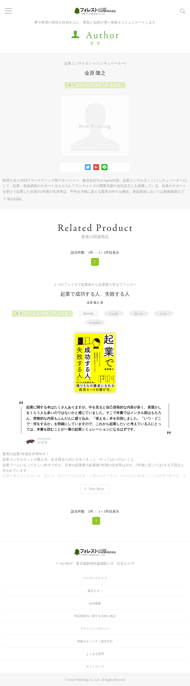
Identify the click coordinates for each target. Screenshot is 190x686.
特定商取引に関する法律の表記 (95, 616)
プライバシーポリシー (95, 628)
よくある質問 (95, 654)
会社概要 (95, 603)
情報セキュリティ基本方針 (95, 641)
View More (96, 489)
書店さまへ (95, 590)
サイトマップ (95, 666)
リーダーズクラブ (95, 578)
